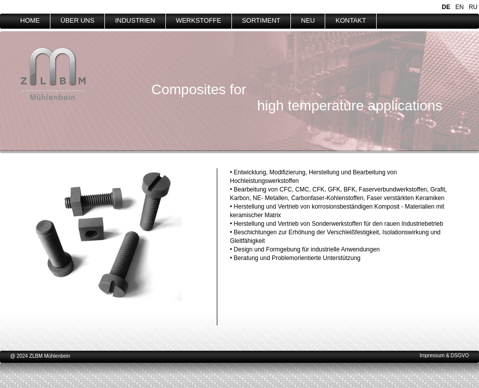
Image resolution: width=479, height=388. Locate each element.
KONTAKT (350, 20)
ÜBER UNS (77, 20)
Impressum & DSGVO (444, 355)
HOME (30, 20)
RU (473, 7)
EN (459, 7)
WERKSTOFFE (198, 20)
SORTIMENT (261, 20)
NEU (308, 20)
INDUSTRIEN (135, 20)
